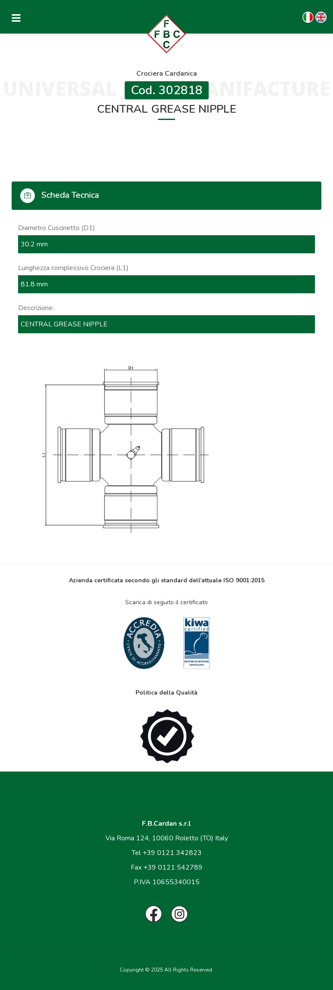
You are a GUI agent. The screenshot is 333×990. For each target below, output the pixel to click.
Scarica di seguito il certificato (166, 602)
